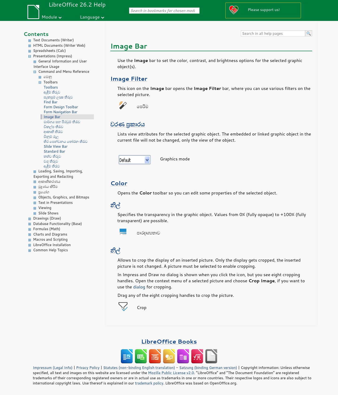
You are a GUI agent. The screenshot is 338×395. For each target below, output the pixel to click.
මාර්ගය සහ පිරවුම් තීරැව (62, 121)
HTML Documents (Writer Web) (59, 45)
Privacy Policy (88, 367)
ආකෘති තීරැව (53, 131)
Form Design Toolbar (61, 107)
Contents (36, 34)
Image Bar (52, 116)
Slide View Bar (56, 146)
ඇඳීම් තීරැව (52, 166)
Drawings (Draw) (47, 218)
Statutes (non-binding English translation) (139, 367)
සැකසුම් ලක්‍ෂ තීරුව (58, 97)
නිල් (115, 205)
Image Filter (128, 78)
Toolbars (50, 82)
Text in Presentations (55, 202)
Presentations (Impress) (52, 56)
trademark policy (149, 383)
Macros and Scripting (50, 239)
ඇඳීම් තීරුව (52, 92)
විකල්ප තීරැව (53, 126)
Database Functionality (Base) (57, 223)
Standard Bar (54, 151)
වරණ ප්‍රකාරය (127, 124)
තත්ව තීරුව (52, 156)
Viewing (44, 207)
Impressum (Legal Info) (53, 367)
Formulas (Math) (46, 228)
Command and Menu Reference (63, 71)
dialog (139, 287)
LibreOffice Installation (52, 244)
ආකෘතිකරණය (49, 181)
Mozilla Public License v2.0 (171, 372)
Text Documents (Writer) (53, 40)
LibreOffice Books (169, 341)
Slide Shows (48, 213)
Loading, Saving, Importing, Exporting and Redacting (58, 174)
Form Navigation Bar (60, 111)
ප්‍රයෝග (43, 192)
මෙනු (47, 76)
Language (90, 17)
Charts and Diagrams (50, 234)
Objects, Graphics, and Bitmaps (63, 197)
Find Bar (51, 102)
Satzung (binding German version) (208, 367)
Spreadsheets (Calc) (49, 50)
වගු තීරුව (51, 161)
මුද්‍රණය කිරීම (48, 186)
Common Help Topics (50, 250)
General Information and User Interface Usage (60, 64)
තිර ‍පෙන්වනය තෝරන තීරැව (66, 141)
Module (49, 17)
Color (118, 183)
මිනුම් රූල (51, 136)
